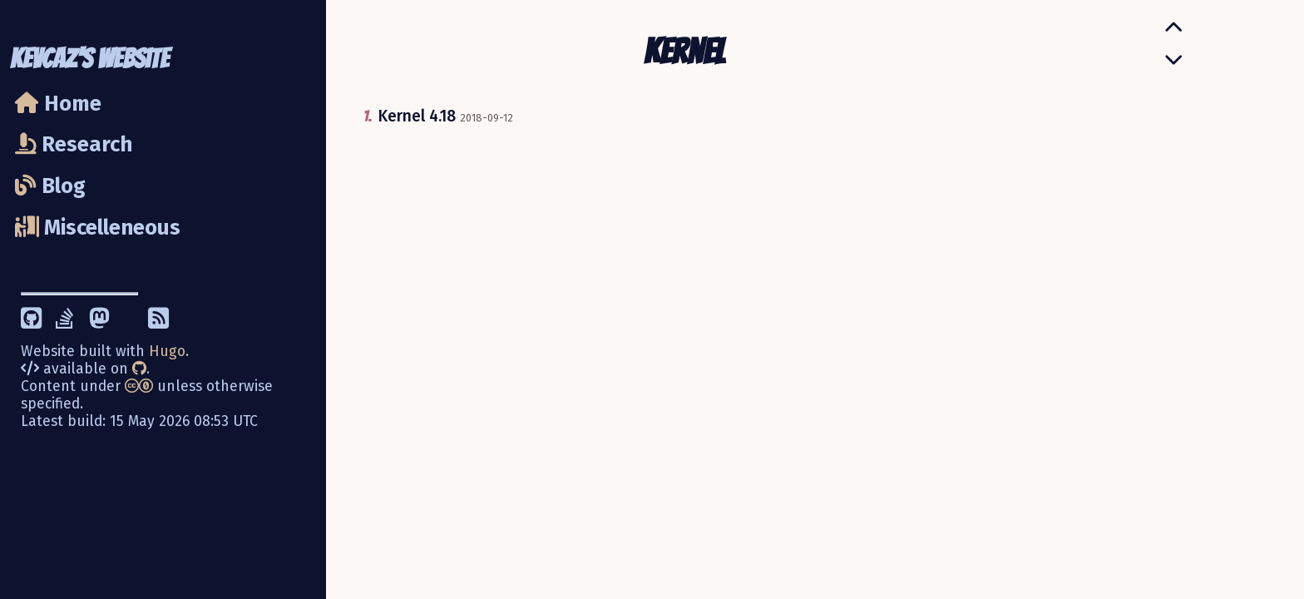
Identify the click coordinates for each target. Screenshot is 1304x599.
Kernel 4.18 (417, 116)
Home (58, 103)
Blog (50, 186)
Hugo (167, 351)
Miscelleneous (97, 227)
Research (73, 144)
